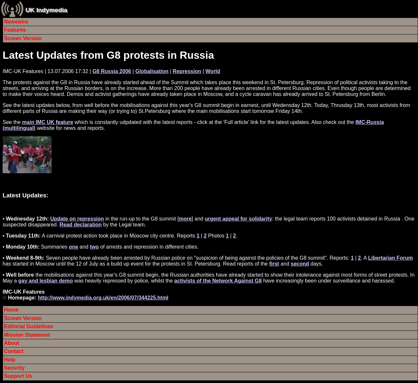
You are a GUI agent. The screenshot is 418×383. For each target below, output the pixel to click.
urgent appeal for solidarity (238, 219)
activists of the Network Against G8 (218, 280)
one (73, 247)
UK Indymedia (46, 10)
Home (11, 310)
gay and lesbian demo (45, 280)
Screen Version (23, 38)
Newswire (16, 21)
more (185, 219)
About (11, 343)
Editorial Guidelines (28, 326)
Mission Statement (27, 335)
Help (9, 359)
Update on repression (77, 219)
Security (14, 368)
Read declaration (80, 224)
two (94, 247)
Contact (14, 351)
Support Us (18, 376)
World (212, 71)
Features (15, 30)
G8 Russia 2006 (111, 71)
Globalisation (151, 71)
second (300, 264)
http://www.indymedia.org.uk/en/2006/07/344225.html (103, 297)
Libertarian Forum (390, 258)
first (274, 264)
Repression (187, 71)
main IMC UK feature (47, 122)
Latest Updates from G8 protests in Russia (108, 55)
